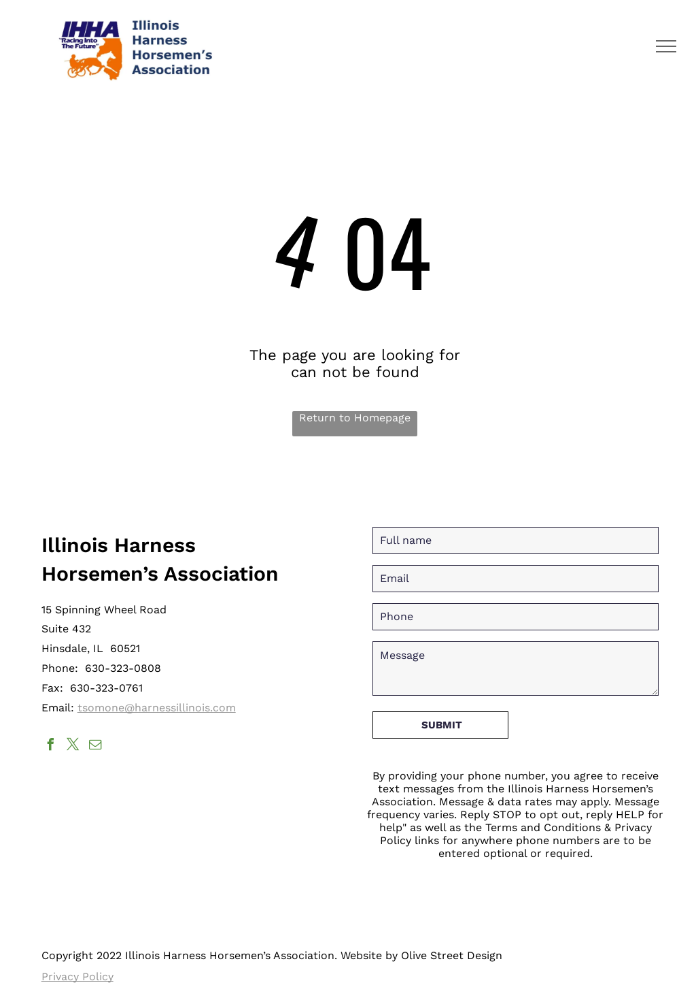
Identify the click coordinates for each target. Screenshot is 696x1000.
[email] (95, 746)
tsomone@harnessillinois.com (156, 707)
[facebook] (50, 746)
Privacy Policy (77, 976)
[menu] (666, 46)
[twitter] (73, 746)
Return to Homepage (355, 417)
